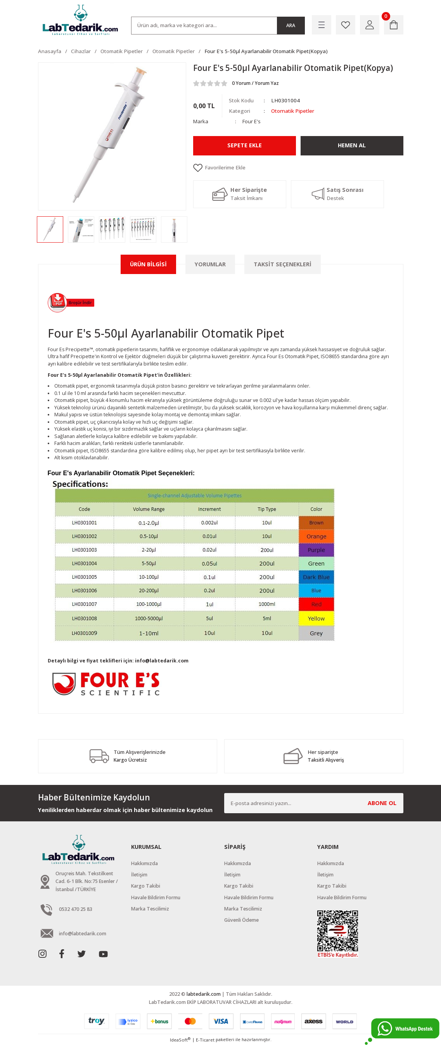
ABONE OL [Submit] (382, 803)
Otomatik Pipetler (292, 110)
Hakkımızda (144, 863)
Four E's (251, 121)
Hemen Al (352, 145)
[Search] (218, 25)
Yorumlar (210, 264)
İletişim (139, 874)
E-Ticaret (205, 1040)
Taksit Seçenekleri (282, 264)
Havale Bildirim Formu (155, 897)
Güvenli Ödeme (241, 920)
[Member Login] (369, 24)
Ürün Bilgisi (148, 264)
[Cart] (393, 24)
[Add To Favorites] (298, 168)
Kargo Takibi (145, 886)
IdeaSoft (180, 1039)
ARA (290, 25)
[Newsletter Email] (313, 803)
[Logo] (81, 20)
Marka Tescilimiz (150, 908)
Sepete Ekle (244, 145)
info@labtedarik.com (162, 660)
